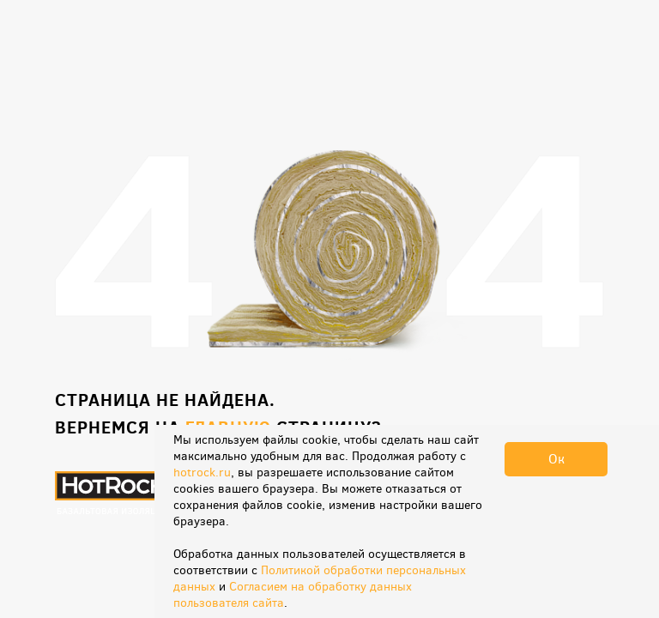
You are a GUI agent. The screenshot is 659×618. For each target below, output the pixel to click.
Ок (556, 459)
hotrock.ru (202, 472)
